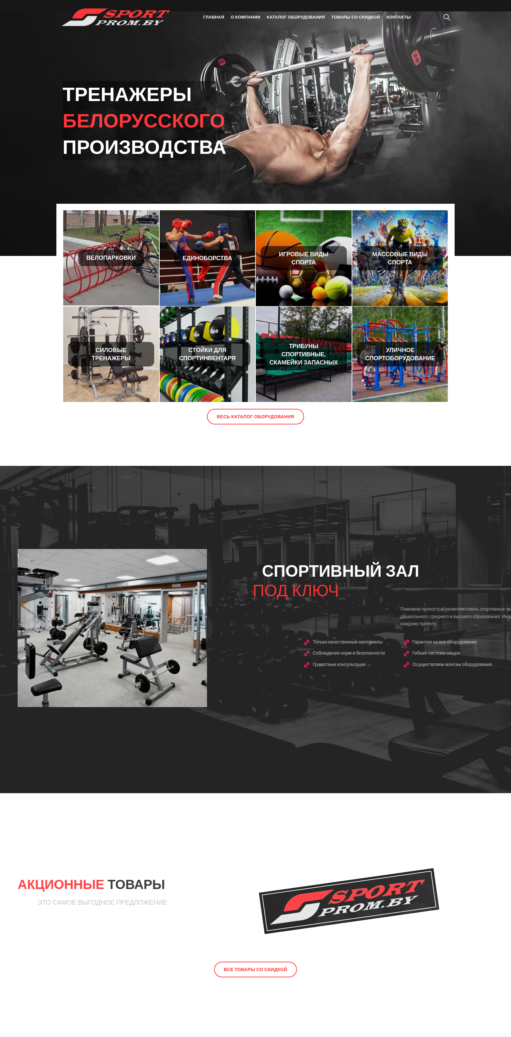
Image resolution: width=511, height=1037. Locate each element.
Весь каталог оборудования (255, 417)
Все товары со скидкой (255, 969)
